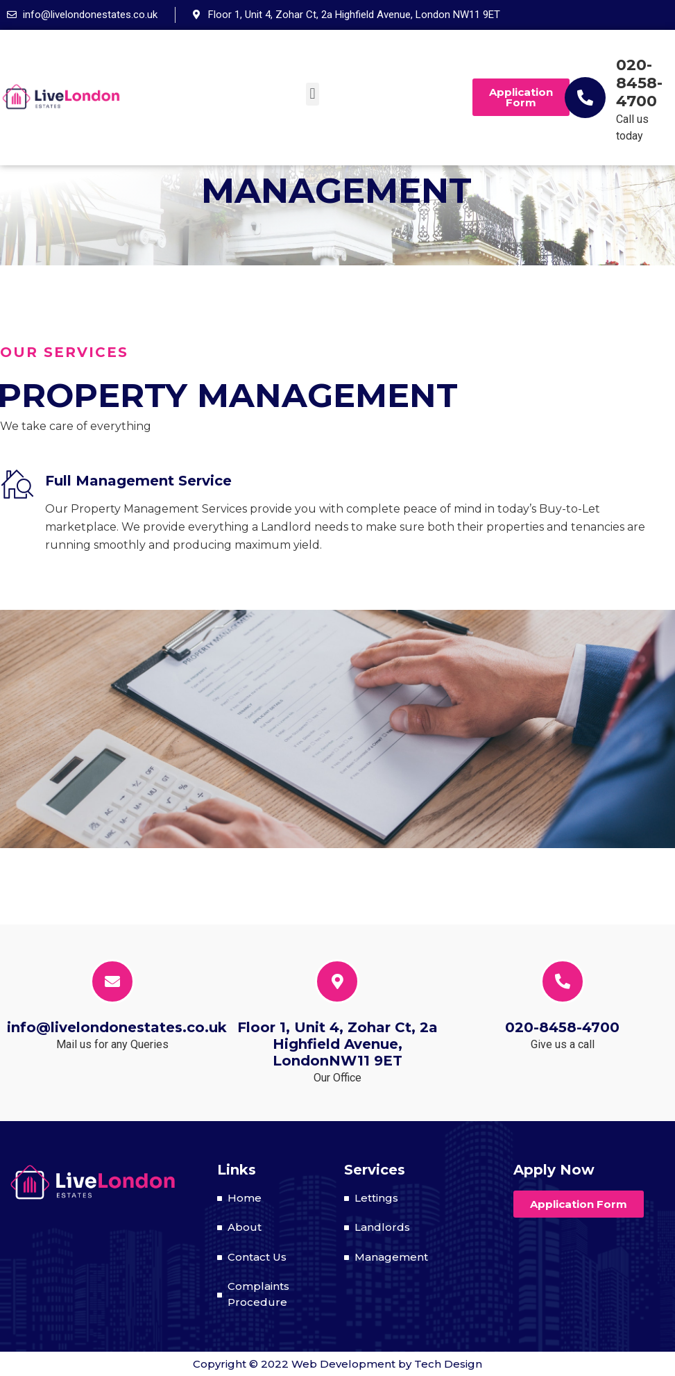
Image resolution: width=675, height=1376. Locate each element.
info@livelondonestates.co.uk (117, 1027)
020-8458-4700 (639, 83)
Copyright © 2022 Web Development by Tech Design (337, 1363)
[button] (312, 94)
